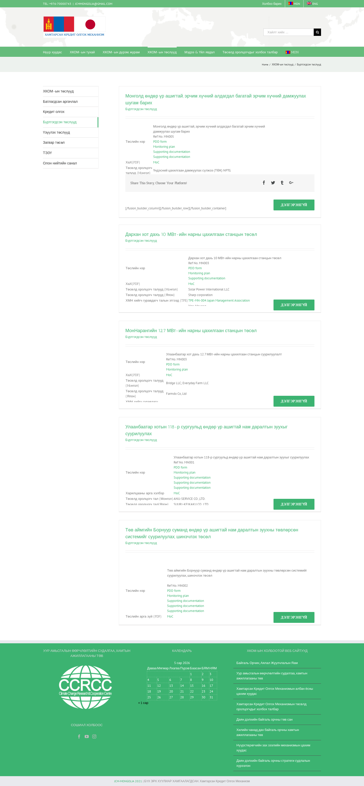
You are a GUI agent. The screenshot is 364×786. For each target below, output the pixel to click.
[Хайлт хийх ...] (288, 32)
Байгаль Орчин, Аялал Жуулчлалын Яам (267, 663)
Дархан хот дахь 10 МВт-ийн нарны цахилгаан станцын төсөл (191, 234)
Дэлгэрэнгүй (294, 205)
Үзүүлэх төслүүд (56, 132)
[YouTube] (87, 736)
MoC (156, 162)
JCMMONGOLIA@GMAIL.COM (93, 4)
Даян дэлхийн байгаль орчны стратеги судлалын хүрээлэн (273, 763)
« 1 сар (143, 703)
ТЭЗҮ (47, 153)
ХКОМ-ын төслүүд (58, 91)
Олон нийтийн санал (60, 163)
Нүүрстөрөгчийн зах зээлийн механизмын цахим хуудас (273, 747)
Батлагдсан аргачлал (60, 102)
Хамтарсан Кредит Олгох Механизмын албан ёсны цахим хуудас (274, 691)
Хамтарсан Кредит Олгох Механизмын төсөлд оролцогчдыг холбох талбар (271, 706)
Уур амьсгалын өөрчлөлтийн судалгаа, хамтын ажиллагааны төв (271, 675)
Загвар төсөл (54, 142)
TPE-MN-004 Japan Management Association (219, 300)
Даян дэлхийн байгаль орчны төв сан (264, 719)
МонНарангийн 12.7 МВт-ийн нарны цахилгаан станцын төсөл (191, 330)
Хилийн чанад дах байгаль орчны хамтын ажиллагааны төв (267, 732)
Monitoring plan (164, 146)
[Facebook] (79, 736)
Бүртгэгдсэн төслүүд (141, 109)
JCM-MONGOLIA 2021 (128, 781)
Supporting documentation (171, 152)
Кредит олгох (53, 112)
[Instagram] (94, 736)
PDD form (160, 141)
